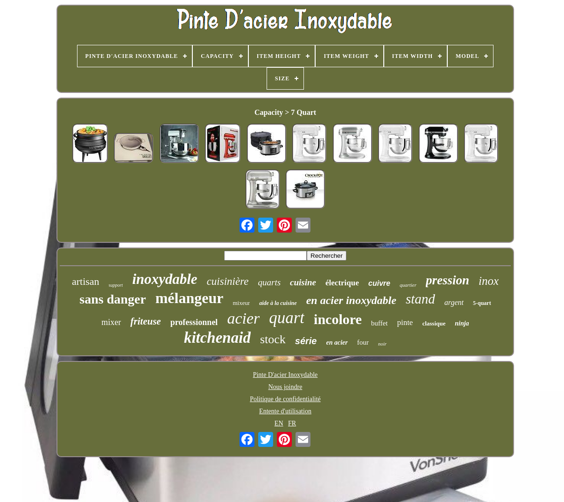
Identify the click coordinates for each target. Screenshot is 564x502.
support (116, 285)
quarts (269, 282)
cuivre (379, 283)
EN (279, 423)
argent (454, 302)
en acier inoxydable (351, 300)
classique (433, 323)
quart (286, 318)
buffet (379, 323)
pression (447, 280)
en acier (337, 342)
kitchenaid (217, 337)
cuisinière (228, 281)
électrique (342, 282)
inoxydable (164, 279)
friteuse (145, 321)
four (363, 342)
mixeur (241, 302)
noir (382, 343)
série (306, 341)
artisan (85, 281)
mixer (111, 322)
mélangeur (189, 298)
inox (489, 281)
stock (273, 339)
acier (243, 318)
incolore (338, 319)
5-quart (482, 303)
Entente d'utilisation (285, 411)
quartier (408, 285)
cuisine (303, 282)
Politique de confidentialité (285, 399)
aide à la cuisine (277, 303)
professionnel (194, 322)
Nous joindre (285, 386)
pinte (405, 322)
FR (292, 423)
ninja (462, 323)
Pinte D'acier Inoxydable (285, 374)
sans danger (112, 299)
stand (420, 298)
